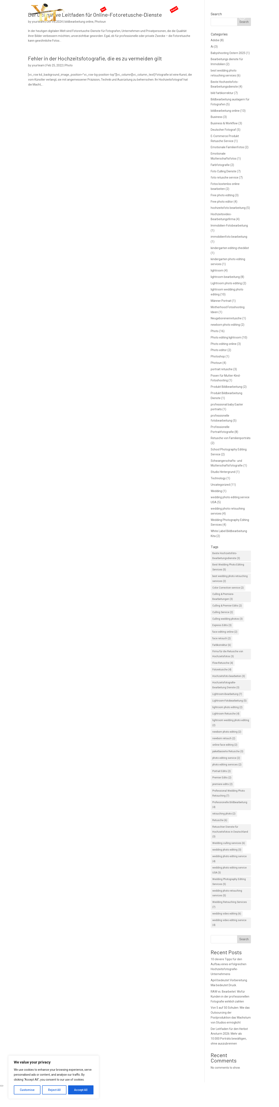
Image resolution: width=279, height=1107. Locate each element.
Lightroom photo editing (226, 283)
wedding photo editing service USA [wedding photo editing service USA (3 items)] (229, 870)
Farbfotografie (220, 165)
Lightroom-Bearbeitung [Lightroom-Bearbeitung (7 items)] (227, 694)
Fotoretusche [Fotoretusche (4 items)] (221, 669)
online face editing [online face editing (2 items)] (224, 744)
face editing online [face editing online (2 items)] (224, 631)
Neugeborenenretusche (226, 318)
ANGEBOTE (180, 7)
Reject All (54, 1090)
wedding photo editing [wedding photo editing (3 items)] (226, 849)
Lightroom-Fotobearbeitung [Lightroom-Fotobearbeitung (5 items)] (229, 700)
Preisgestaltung (157, 7)
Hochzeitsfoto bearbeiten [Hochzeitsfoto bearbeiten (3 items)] (228, 676)
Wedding (216, 491)
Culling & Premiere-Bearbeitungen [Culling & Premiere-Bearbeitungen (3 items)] (223, 597)
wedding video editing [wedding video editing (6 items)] (226, 913)
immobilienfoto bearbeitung (229, 236)
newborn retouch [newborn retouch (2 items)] (223, 738)
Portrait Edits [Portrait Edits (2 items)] (221, 771)
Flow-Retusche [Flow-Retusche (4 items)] (222, 663)
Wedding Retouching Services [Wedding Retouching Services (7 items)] (229, 904)
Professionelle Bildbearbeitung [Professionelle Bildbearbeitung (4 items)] (229, 805)
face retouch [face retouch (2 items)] (221, 638)
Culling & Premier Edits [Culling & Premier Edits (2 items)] (227, 605)
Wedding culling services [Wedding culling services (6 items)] (228, 843)
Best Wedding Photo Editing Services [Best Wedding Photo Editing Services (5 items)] (228, 567)
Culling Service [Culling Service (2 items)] (222, 612)
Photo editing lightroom (226, 337)
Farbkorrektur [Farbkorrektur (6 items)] (221, 645)
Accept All (80, 1090)
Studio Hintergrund (223, 472)
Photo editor (219, 350)
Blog (214, 7)
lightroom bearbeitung (225, 277)
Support (201, 7)
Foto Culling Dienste (223, 171)
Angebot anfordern (235, 7)
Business (216, 117)
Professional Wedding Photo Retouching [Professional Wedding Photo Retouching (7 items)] (228, 793)
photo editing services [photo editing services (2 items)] (226, 764)
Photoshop (218, 356)
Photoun (216, 362)
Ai (212, 46)
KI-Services (111, 7)
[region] (53, 1077)
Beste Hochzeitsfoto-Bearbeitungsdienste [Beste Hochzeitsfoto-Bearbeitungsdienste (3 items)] (226, 556)
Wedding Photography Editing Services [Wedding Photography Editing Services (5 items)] (229, 882)
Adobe (215, 40)
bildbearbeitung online (225, 110)
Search (244, 939)
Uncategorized (220, 484)
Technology (218, 478)
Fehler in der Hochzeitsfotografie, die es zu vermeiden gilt (95, 58)
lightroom (217, 270)
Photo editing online (223, 343)
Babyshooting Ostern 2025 (228, 53)
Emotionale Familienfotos (227, 147)
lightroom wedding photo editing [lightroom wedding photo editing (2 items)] (230, 723)
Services (133, 7)
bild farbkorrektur (222, 93)
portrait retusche (222, 369)
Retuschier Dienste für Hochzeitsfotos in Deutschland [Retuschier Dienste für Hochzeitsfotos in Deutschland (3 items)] (230, 831)
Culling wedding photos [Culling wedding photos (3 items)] (227, 618)
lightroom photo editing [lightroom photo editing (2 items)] (227, 707)
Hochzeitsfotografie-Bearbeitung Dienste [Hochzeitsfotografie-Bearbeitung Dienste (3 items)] (225, 685)
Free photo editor (222, 201)
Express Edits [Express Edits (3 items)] (222, 625)
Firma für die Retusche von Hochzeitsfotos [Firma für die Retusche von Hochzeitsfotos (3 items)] (227, 654)
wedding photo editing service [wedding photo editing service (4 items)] (229, 859)
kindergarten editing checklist (230, 248)
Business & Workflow (224, 123)
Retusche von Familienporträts (231, 438)
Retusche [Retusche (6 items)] (219, 820)
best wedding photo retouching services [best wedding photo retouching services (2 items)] (230, 579)
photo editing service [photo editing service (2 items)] (226, 758)
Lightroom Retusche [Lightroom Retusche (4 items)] (225, 713)
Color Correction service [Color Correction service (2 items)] (228, 587)
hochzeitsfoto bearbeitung (228, 207)
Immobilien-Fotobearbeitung (229, 225)
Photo (69, 65)
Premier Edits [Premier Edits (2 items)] (221, 777)
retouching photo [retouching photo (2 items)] (223, 813)
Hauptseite (91, 7)
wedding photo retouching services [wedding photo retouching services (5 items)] (227, 893)
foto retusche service (224, 177)
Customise (27, 1090)
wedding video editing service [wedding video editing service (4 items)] (229, 923)
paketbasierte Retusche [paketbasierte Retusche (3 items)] (227, 751)
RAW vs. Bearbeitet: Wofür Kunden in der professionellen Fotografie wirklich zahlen (230, 996)
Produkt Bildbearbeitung (226, 386)
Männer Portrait (221, 300)
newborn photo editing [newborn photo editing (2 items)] (226, 731)
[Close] (1, 1085)
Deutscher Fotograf (223, 129)
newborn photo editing (225, 324)
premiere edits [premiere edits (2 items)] (222, 784)
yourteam (38, 65)
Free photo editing (222, 195)
